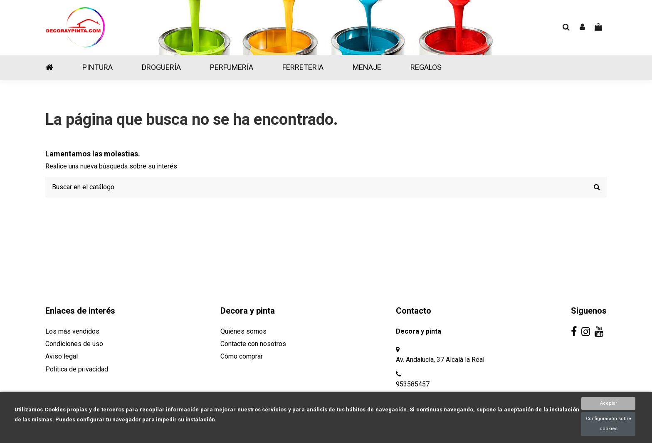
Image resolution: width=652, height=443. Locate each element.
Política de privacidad (76, 369)
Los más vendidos (72, 331)
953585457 (413, 384)
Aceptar (608, 403)
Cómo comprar (241, 356)
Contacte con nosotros (253, 344)
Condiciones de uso (74, 344)
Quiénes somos (243, 331)
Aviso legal (61, 356)
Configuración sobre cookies (608, 423)
